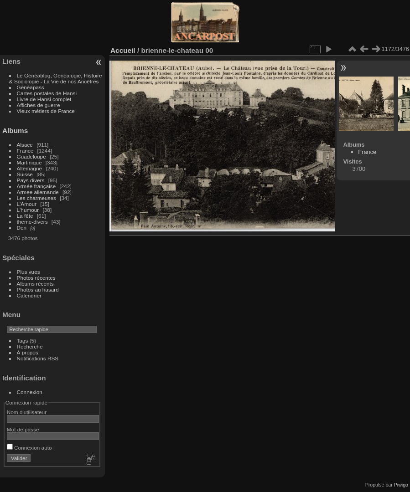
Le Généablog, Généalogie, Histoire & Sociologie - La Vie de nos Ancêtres (55, 78)
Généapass (30, 87)
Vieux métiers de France (46, 111)
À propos (27, 352)
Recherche (30, 346)
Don (22, 228)
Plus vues (28, 272)
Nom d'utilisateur (27, 412)
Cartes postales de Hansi (47, 93)
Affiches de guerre (38, 105)
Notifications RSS (38, 358)
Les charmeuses (36, 198)
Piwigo (401, 484)
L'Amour (26, 204)
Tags (22, 340)
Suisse (25, 174)
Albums (15, 130)
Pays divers (31, 180)
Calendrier (29, 295)
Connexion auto (29, 448)
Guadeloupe (31, 156)
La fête (25, 216)
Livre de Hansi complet (44, 99)
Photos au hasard (38, 289)
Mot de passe (23, 429)
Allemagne (29, 168)
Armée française (36, 186)
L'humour (28, 210)
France (25, 151)
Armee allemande (38, 192)
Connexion (29, 392)
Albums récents (35, 284)
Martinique (29, 162)
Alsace (25, 145)
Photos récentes (36, 278)
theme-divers (32, 222)
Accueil (122, 50)
